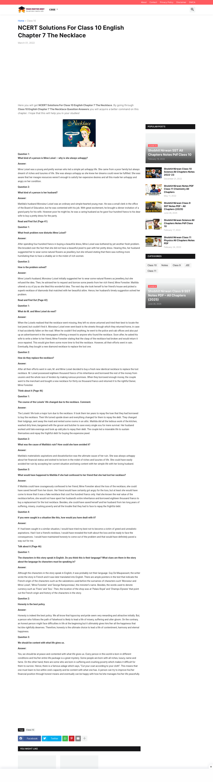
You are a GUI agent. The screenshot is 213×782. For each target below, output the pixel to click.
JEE (187, 265)
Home (21, 21)
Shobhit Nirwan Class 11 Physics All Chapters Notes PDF (179, 240)
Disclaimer (181, 2)
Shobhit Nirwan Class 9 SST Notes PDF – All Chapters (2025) (177, 206)
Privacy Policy (166, 2)
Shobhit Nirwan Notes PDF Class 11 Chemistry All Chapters (179, 188)
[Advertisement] (79, 72)
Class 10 (31, 21)
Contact (153, 2)
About (144, 2)
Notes (164, 265)
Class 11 (152, 270)
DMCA (192, 2)
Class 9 (177, 265)
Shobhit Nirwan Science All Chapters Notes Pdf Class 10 (179, 223)
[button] (192, 9)
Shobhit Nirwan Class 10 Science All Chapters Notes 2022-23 (179, 171)
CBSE (52, 9)
